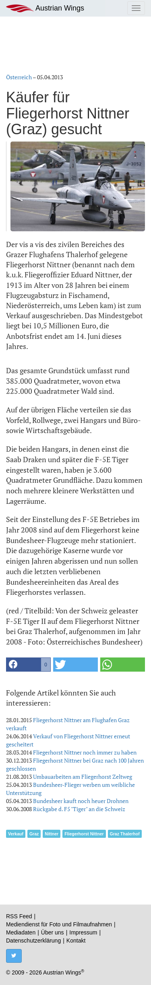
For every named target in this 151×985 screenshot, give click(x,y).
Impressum (83, 932)
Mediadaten (20, 932)
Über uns (52, 932)
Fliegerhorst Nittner (83, 833)
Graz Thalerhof (125, 833)
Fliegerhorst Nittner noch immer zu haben (85, 752)
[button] (28, 664)
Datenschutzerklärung (33, 940)
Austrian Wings (45, 8)
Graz (34, 833)
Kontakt (75, 940)
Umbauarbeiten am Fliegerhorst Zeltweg (82, 776)
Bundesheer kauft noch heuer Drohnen (80, 801)
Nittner (51, 833)
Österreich (19, 77)
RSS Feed (19, 916)
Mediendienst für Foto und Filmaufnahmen (59, 924)
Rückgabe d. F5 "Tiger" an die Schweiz (79, 809)
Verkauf (15, 833)
